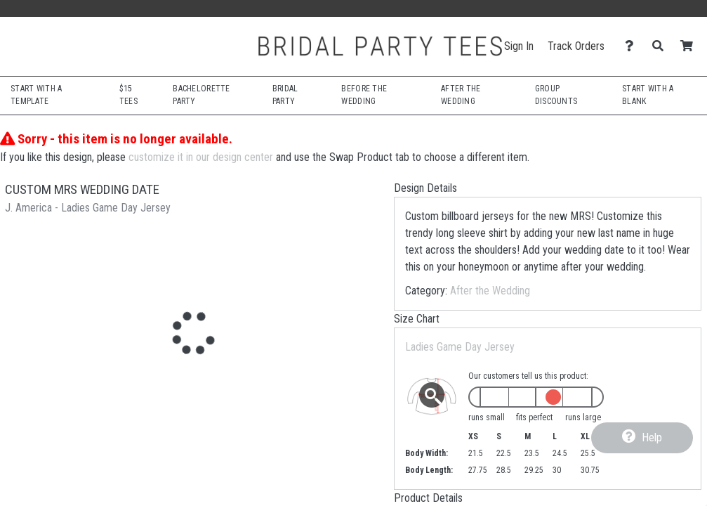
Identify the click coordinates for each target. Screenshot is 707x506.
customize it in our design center (200, 157)
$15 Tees (128, 95)
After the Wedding (490, 290)
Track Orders (576, 46)
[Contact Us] (633, 46)
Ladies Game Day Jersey (460, 346)
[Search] (661, 46)
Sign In (519, 46)
